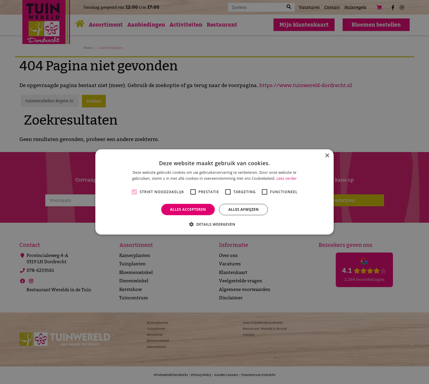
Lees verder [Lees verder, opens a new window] (286, 178)
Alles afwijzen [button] (243, 209)
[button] (214, 224)
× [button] (327, 156)
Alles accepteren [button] (188, 209)
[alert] (214, 192)
